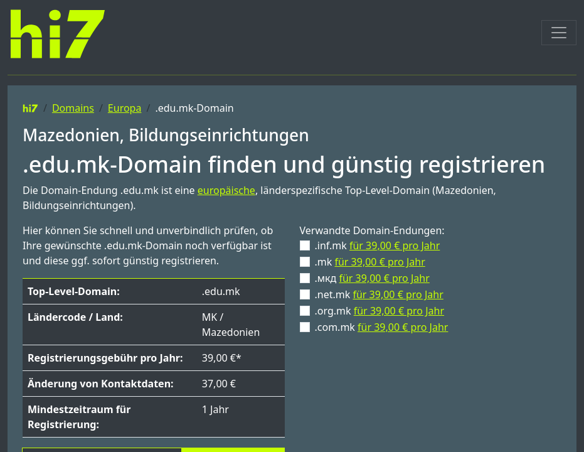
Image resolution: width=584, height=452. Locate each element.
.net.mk (379, 294)
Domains (73, 108)
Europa (125, 108)
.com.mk (382, 327)
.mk (370, 262)
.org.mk (380, 311)
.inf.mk (377, 245)
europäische (226, 190)
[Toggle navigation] (558, 32)
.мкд (372, 278)
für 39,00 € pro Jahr (394, 245)
